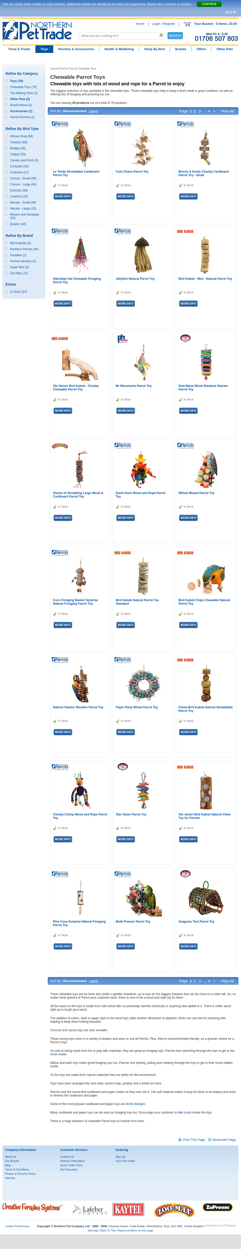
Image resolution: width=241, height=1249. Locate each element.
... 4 (207, 111)
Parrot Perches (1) (22, 117)
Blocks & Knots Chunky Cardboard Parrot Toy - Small (203, 173)
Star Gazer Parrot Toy (131, 814)
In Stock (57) (18, 292)
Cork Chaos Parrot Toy (132, 171)
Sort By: (56, 111)
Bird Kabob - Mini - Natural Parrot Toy (205, 279)
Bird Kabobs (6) (20, 243)
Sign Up (120, 1156)
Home (140, 24)
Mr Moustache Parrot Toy (134, 386)
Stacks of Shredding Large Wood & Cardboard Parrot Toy (78, 494)
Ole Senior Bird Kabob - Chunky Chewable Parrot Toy (76, 387)
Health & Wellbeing (119, 49)
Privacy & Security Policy (20, 1173)
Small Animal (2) (21, 105)
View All (228, 111)
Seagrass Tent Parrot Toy (196, 921)
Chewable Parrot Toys (77, 77)
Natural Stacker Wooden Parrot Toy (78, 707)
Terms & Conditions (17, 1169)
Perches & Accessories (76, 49)
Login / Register (163, 24)
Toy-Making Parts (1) (24, 93)
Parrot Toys (67, 68)
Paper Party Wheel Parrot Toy (137, 707)
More (228, 12)
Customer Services (74, 1150)
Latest (93, 111)
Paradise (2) (18, 255)
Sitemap (10, 1177)
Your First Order (125, 1160)
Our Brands (12, 1160)
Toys (44, 49)
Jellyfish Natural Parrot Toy (135, 279)
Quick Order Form (71, 1165)
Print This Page (194, 1140)
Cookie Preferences (17, 1226)
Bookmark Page (224, 1140)
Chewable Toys (87, 68)
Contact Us (67, 1156)
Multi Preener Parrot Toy (133, 921)
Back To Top (107, 1230)
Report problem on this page (135, 1230)
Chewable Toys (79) (23, 87)
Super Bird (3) (19, 267)
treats (54, 1054)
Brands (180, 49)
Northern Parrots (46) (24, 249)
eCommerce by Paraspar (220, 1225)
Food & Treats (19, 49)
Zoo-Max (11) (19, 273)
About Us (10, 1156)
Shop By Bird (154, 49)
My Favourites (69, 1169)
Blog (8, 1165)
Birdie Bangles (135, 1104)
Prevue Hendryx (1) (23, 261)
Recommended (74, 111)
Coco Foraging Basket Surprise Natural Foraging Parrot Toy (75, 601)
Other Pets (224, 49)
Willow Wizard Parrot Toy (196, 493)
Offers (201, 49)
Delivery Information (72, 1160)
